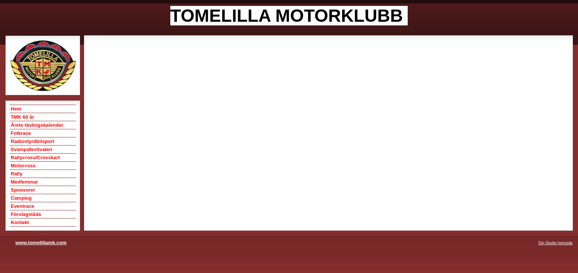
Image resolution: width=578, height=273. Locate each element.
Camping (21, 198)
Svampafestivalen (31, 149)
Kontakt (20, 222)
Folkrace (21, 133)
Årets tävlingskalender (37, 125)
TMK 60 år (22, 117)
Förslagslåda (26, 214)
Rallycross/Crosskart (35, 157)
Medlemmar (24, 182)
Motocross (23, 165)
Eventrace (22, 206)
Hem (16, 109)
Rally (16, 173)
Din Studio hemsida (555, 243)
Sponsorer (23, 190)
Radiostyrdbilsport (32, 141)
